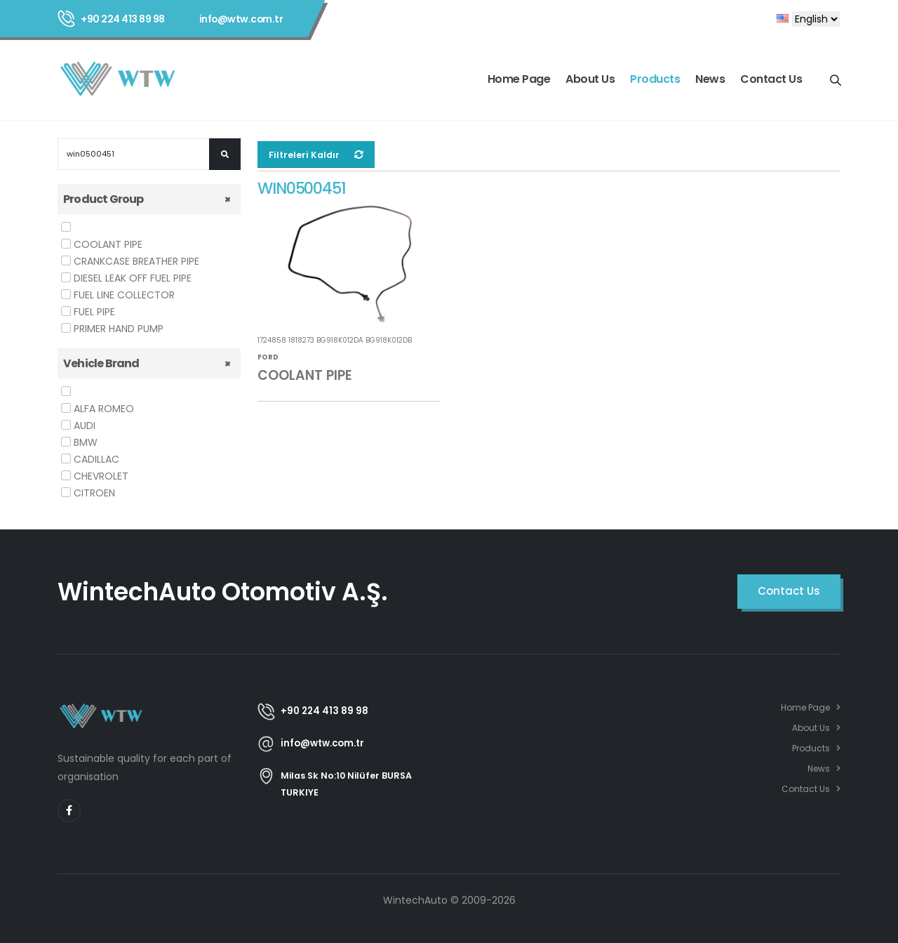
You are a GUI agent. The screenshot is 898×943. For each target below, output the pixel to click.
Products (655, 79)
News (710, 79)
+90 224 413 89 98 (123, 19)
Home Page (519, 79)
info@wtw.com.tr (241, 19)
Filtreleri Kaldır (316, 155)
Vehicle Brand (101, 363)
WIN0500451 (302, 188)
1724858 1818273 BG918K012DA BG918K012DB (334, 341)
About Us (590, 79)
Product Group (103, 199)
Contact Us (771, 79)
